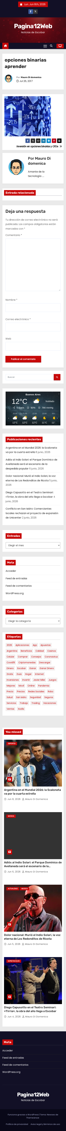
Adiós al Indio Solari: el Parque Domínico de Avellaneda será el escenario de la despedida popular (31, 464)
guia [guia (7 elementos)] (19, 674)
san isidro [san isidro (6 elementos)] (21, 697)
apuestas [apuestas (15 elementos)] (46, 645)
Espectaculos (14, 961)
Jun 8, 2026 (14, 799)
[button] (52, 45)
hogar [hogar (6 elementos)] (28, 674)
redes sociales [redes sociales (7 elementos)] (36, 691)
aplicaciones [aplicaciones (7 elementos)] (22, 645)
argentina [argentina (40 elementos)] (12, 650)
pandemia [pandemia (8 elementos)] (43, 685)
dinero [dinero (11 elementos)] (10, 668)
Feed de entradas (16, 578)
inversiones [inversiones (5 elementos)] (13, 679)
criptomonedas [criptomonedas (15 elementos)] (27, 662)
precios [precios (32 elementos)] (21, 691)
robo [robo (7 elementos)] (50, 691)
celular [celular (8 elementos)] (10, 656)
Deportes (12, 743)
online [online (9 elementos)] (31, 685)
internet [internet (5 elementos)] (39, 674)
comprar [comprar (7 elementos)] (23, 656)
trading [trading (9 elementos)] (36, 703)
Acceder (11, 571)
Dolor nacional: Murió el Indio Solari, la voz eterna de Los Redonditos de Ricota (32, 936)
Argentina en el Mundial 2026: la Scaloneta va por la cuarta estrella (32, 791)
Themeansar (32, 1117)
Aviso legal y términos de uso (45, 1124)
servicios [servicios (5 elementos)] (11, 703)
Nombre (11, 300)
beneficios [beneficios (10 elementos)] (26, 650)
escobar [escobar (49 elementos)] (21, 668)
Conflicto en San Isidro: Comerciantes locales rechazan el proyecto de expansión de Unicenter (32, 513)
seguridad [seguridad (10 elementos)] (35, 697)
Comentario (13, 235)
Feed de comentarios (19, 586)
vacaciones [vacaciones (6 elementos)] (49, 703)
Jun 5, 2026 (14, 944)
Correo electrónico (18, 319)
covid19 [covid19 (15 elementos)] (11, 662)
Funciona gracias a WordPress (23, 1114)
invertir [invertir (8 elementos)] (26, 679)
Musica (11, 816)
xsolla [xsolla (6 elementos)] (21, 708)
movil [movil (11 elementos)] (21, 685)
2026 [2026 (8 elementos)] (9, 645)
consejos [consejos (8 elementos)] (36, 656)
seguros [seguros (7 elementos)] (48, 697)
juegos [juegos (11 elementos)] (52, 679)
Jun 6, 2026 (14, 871)
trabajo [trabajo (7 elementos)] (24, 703)
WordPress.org (15, 593)
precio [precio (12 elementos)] (10, 691)
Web (8, 338)
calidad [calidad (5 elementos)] (40, 650)
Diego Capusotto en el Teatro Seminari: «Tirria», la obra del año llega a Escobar (30, 1009)
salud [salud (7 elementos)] (10, 697)
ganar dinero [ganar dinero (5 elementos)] (47, 668)
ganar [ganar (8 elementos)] (32, 668)
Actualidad (13, 889)
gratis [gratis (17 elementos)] (10, 674)
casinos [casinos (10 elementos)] (51, 650)
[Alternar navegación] (45, 46)
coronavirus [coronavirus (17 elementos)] (51, 656)
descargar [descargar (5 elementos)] (44, 662)
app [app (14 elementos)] (35, 645)
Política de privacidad (17, 1124)
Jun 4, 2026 (14, 1016)
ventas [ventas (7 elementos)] (10, 708)
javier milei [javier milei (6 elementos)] (39, 679)
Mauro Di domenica (31, 77)
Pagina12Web (33, 26)
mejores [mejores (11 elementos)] (11, 685)
